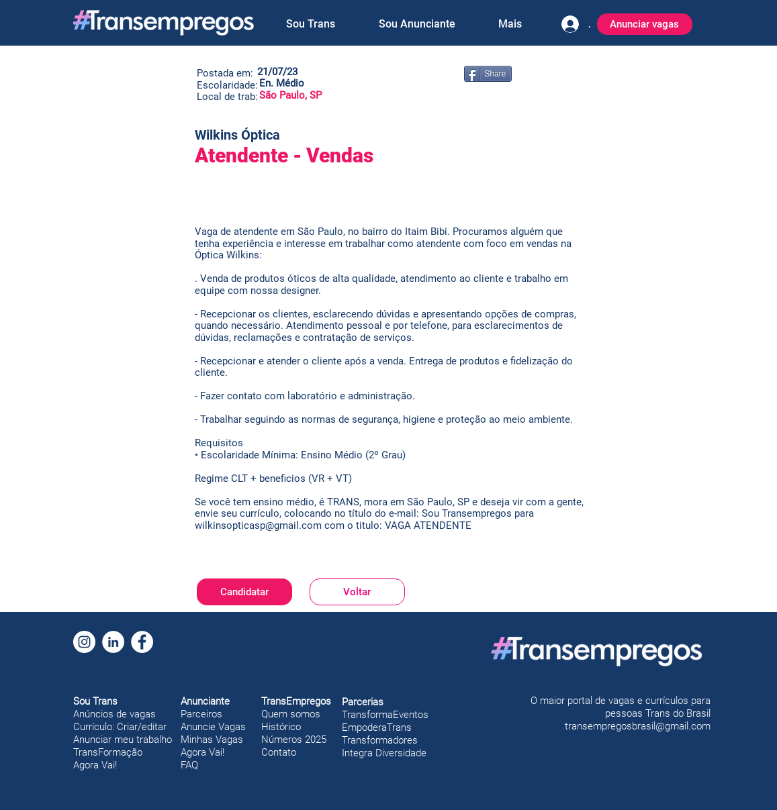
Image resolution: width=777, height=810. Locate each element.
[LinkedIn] (113, 642)
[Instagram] (84, 642)
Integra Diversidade (384, 753)
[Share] (488, 74)
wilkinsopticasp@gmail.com (258, 525)
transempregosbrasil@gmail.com (638, 726)
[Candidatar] (244, 591)
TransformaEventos (385, 715)
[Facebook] (142, 642)
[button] (311, 24)
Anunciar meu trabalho (122, 739)
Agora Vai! (95, 765)
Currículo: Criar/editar (120, 727)
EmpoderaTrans (377, 727)
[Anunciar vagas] (644, 24)
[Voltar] (357, 591)
